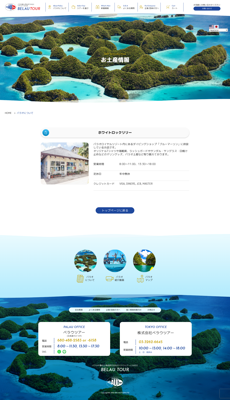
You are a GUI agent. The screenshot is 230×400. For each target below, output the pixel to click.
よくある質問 (94, 309)
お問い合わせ (207, 8)
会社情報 (79, 309)
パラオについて (25, 113)
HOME (8, 113)
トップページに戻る (115, 210)
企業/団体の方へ (113, 309)
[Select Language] (218, 30)
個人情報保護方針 (133, 309)
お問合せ (151, 309)
